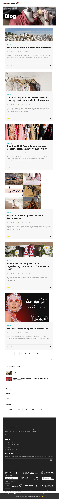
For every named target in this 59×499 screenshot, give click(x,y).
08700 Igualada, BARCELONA (13, 444)
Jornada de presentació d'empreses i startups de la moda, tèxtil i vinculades (28, 99)
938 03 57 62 (10, 447)
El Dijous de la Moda (18, 372)
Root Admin (11, 51)
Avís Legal (29, 498)
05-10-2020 (20, 222)
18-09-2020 (20, 273)
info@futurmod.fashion (12, 449)
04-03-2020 (20, 332)
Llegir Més (10, 65)
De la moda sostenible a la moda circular (29, 47)
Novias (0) (8, 396)
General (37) (9, 393)
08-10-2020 (20, 153)
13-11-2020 (20, 104)
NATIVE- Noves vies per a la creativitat (27, 328)
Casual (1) (8, 398)
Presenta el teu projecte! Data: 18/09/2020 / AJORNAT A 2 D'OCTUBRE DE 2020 (28, 266)
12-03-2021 (20, 51)
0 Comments (29, 51)
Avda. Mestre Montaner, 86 (13, 442)
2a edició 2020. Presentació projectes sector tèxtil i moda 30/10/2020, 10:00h (27, 147)
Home (45, 16)
